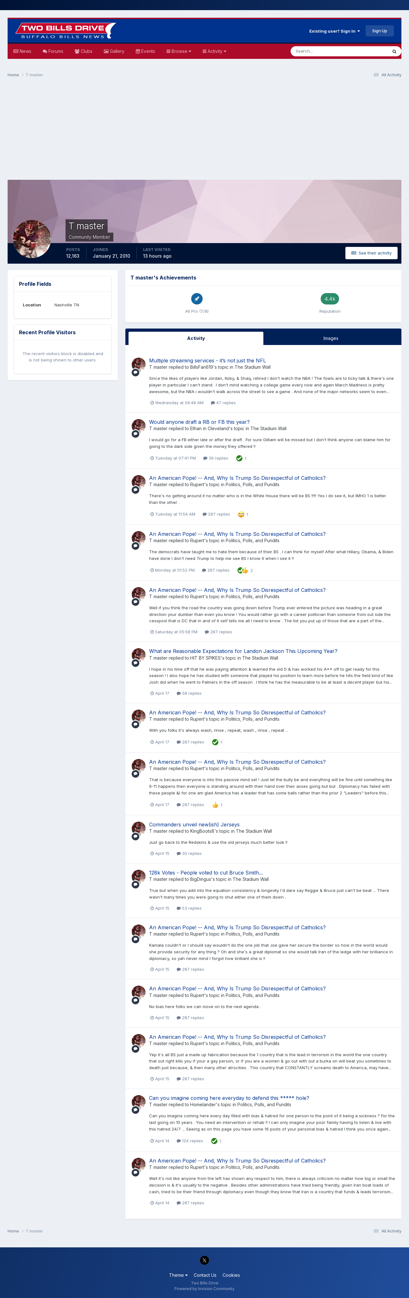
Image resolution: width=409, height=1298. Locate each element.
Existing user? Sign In (334, 31)
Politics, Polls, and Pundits (253, 484)
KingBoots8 (202, 831)
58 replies (189, 693)
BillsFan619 (201, 367)
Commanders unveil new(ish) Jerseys (194, 824)
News (24, 51)
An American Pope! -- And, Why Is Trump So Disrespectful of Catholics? (237, 478)
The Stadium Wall (253, 367)
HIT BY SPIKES (205, 658)
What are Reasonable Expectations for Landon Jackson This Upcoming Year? (243, 651)
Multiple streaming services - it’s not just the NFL (207, 360)
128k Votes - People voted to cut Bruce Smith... (206, 872)
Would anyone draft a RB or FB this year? (199, 422)
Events (147, 51)
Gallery (116, 51)
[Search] (318, 51)
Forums (55, 51)
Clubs (85, 51)
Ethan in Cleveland (209, 428)
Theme (178, 1275)
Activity (216, 51)
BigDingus (200, 879)
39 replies (215, 458)
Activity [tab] (196, 338)
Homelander (203, 1104)
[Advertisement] (204, 131)
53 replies (189, 908)
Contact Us (205, 1275)
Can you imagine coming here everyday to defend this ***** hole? (229, 1098)
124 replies (190, 1140)
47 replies (223, 402)
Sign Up (379, 30)
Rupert (197, 484)
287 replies (216, 514)
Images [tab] (331, 338)
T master (158, 367)
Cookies (231, 1275)
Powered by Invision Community (204, 1288)
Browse (180, 51)
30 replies (189, 853)
